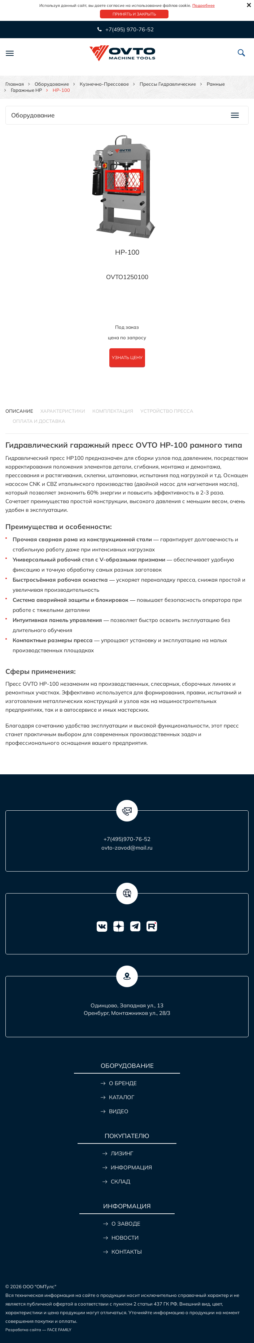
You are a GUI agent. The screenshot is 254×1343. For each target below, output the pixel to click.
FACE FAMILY (59, 1329)
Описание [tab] (19, 411)
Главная (14, 84)
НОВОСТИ (125, 1237)
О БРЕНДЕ (123, 1083)
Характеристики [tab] (62, 411)
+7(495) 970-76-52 (129, 29)
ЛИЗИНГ (122, 1153)
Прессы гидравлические (168, 84)
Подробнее (203, 5)
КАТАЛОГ (121, 1097)
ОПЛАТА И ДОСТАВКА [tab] (39, 421)
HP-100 (127, 252)
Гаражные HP (26, 90)
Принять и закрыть (134, 14)
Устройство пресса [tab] (166, 411)
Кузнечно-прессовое (104, 84)
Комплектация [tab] (112, 411)
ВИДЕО (118, 1111)
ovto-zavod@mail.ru (127, 847)
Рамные (216, 84)
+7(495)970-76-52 (127, 839)
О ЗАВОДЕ (125, 1223)
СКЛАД (120, 1181)
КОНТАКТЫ (126, 1251)
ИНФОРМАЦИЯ (131, 1167)
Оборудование (52, 84)
